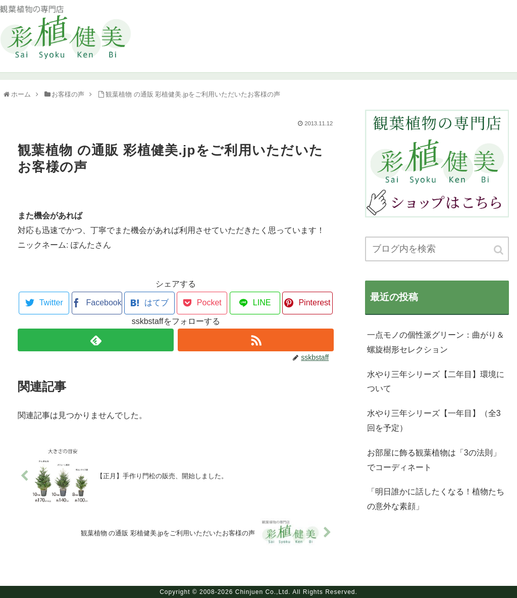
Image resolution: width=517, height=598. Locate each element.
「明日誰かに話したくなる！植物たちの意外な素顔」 (435, 499)
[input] (437, 249)
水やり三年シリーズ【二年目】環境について (435, 381)
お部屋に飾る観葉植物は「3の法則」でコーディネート (434, 460)
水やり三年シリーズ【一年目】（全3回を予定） (434, 420)
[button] (499, 250)
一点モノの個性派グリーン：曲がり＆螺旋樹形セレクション (435, 342)
